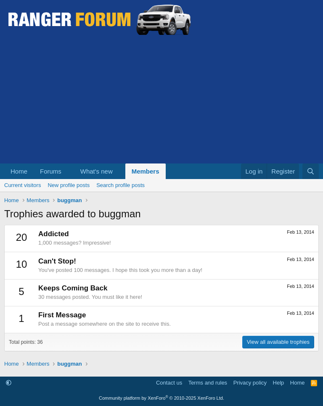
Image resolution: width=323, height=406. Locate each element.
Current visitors (22, 185)
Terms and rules (207, 383)
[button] (68, 171)
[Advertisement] (161, 100)
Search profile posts (120, 185)
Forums (50, 171)
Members (145, 171)
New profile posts (69, 185)
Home (19, 171)
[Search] (310, 171)
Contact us (169, 383)
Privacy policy (250, 383)
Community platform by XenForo (161, 398)
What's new (96, 171)
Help (278, 383)
